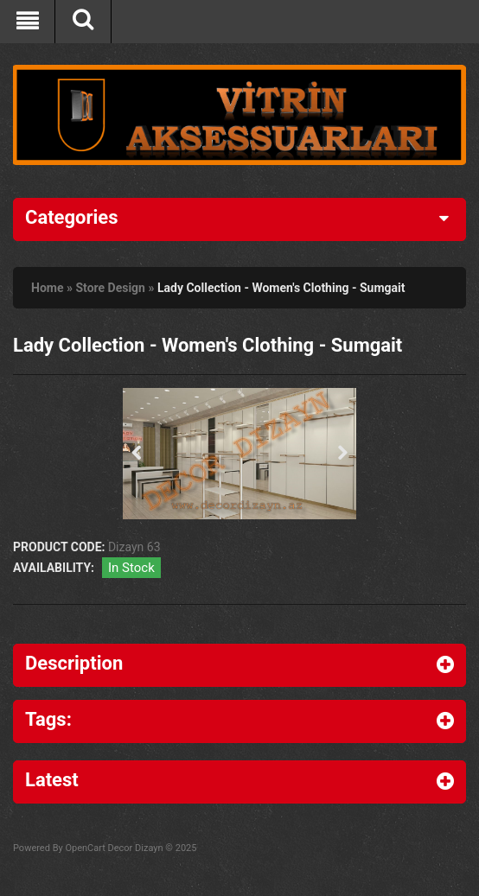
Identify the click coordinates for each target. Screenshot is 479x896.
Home (47, 288)
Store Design (110, 288)
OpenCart (85, 848)
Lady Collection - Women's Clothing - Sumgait (281, 288)
